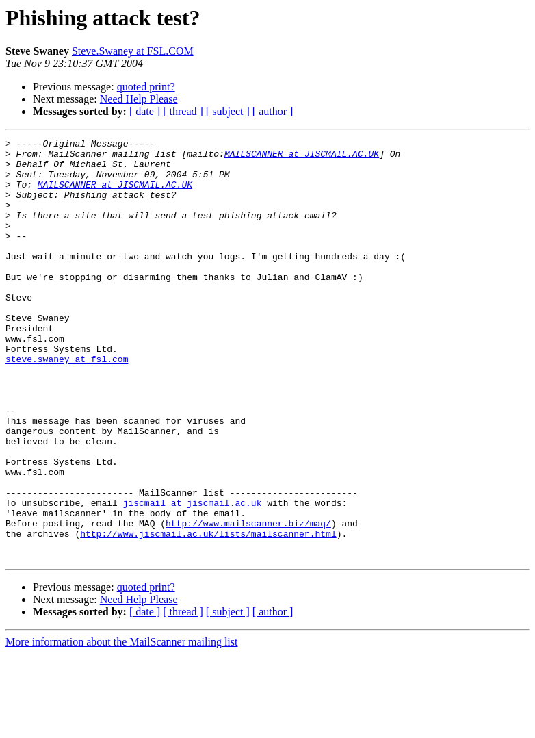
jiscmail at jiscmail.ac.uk (192, 576)
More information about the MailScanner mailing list (121, 726)
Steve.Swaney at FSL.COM (133, 51)
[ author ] (272, 111)
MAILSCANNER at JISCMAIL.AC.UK (301, 157)
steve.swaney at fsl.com (66, 404)
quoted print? (146, 86)
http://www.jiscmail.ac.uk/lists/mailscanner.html (208, 613)
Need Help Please (139, 99)
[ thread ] (183, 111)
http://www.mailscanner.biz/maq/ (248, 601)
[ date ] (144, 111)
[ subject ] (228, 111)
